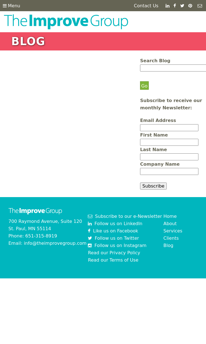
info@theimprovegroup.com (55, 243)
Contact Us (146, 5)
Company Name (160, 164)
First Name (154, 135)
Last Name (153, 149)
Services (172, 231)
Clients (171, 238)
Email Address (158, 120)
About (170, 223)
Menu (11, 5)
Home (170, 216)
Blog (168, 245)
